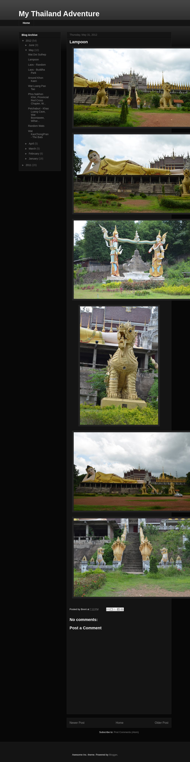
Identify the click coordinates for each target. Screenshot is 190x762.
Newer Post (77, 722)
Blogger (113, 754)
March (33, 148)
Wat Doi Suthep (37, 54)
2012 (29, 40)
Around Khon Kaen (35, 79)
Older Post (161, 722)
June (32, 45)
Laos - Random (37, 64)
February (34, 153)
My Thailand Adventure (59, 14)
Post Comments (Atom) (126, 732)
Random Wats (36, 125)
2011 (29, 165)
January (34, 158)
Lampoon (33, 59)
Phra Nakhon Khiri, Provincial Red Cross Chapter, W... (38, 99)
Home (26, 22)
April (32, 143)
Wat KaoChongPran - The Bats (38, 134)
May (31, 50)
